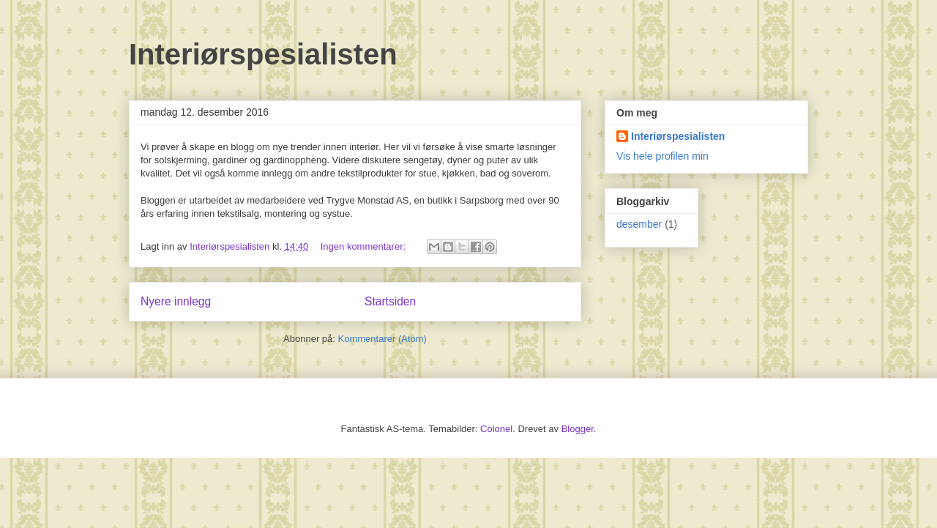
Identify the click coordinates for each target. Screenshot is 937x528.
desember (639, 224)
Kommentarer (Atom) (382, 338)
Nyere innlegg (176, 301)
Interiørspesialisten (263, 54)
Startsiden (390, 301)
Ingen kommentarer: (364, 246)
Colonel (496, 428)
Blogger (577, 428)
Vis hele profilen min (662, 156)
